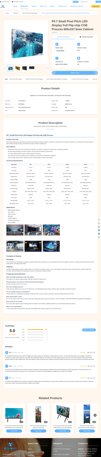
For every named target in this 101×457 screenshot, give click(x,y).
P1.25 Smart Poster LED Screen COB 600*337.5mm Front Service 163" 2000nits (14, 427)
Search (98, 1)
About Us (43, 6)
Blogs (52, 6)
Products (24, 6)
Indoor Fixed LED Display (61, 454)
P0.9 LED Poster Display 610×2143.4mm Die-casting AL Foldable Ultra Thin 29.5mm (87, 427)
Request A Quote (76, 6)
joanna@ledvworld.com (18, 1)
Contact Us (62, 6)
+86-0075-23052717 (6, 1)
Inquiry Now (96, 6)
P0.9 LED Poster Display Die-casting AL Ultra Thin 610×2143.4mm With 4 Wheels (38, 427)
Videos (33, 6)
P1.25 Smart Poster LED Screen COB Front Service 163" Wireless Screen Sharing (62, 427)
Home (15, 6)
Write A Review (89, 330)
